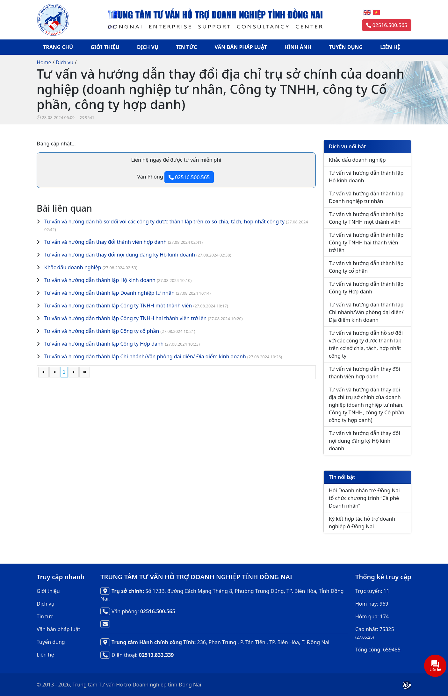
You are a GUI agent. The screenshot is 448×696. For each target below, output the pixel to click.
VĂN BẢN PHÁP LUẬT (241, 47)
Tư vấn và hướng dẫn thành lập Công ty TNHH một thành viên (118, 305)
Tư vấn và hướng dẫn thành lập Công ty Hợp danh (104, 343)
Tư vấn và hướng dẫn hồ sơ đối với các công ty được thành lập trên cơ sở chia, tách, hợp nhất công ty (164, 221)
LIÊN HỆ (390, 47)
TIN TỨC (186, 47)
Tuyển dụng (51, 641)
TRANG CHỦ (58, 47)
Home (44, 62)
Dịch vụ (65, 62)
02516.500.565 (386, 25)
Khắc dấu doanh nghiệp (72, 267)
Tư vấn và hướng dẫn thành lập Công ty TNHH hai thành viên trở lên (125, 318)
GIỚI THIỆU (104, 47)
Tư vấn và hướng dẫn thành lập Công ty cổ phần (101, 330)
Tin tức (45, 616)
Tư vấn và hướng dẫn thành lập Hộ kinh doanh (99, 280)
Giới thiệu (48, 590)
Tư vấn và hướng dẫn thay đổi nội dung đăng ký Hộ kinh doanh (119, 254)
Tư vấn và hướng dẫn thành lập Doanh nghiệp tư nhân (109, 292)
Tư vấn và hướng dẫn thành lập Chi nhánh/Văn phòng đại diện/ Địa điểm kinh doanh (145, 356)
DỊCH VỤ (147, 47)
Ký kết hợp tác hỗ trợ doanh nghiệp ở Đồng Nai (362, 522)
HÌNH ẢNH (298, 47)
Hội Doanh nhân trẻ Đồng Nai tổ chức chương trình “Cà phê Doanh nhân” (364, 498)
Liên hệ (45, 654)
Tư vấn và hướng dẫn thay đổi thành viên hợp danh (105, 241)
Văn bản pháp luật (58, 629)
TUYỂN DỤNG (346, 47)
